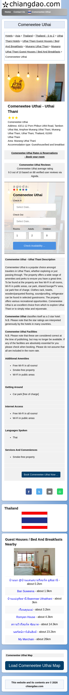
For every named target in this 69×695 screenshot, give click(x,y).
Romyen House (26, 617)
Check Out (18, 215)
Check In (17, 200)
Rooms (16, 229)
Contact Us (19, 12)
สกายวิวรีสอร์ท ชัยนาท (25, 624)
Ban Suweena (26, 591)
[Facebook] (29, 491)
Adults (31, 229)
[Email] (50, 491)
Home (8, 12)
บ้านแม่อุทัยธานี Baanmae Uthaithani (30, 598)
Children (47, 229)
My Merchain (26, 639)
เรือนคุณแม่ (26, 609)
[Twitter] (39, 491)
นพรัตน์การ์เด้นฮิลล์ (25, 631)
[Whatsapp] (60, 491)
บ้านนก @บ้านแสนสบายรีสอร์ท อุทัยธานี (34, 580)
